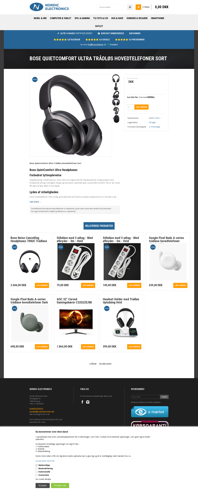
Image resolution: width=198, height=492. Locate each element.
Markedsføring (45, 468)
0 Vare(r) (146, 7)
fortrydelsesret (75, 33)
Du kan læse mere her (45, 461)
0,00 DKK (161, 7)
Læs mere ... (35, 201)
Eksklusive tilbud (137, 402)
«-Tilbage (92, 363)
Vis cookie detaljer (43, 479)
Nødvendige (44, 465)
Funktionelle (44, 471)
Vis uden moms (105, 363)
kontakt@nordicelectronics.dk (42, 411)
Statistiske (43, 475)
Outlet (99, 26)
